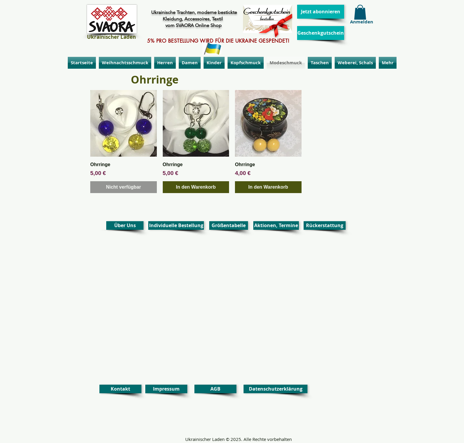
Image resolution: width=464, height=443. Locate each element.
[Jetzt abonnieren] (320, 12)
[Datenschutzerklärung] (275, 389)
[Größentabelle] (228, 225)
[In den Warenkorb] (196, 187)
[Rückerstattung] (325, 225)
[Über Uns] (125, 225)
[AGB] (215, 389)
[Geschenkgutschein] (320, 33)
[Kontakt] (120, 389)
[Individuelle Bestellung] (176, 225)
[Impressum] (166, 389)
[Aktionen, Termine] (276, 225)
